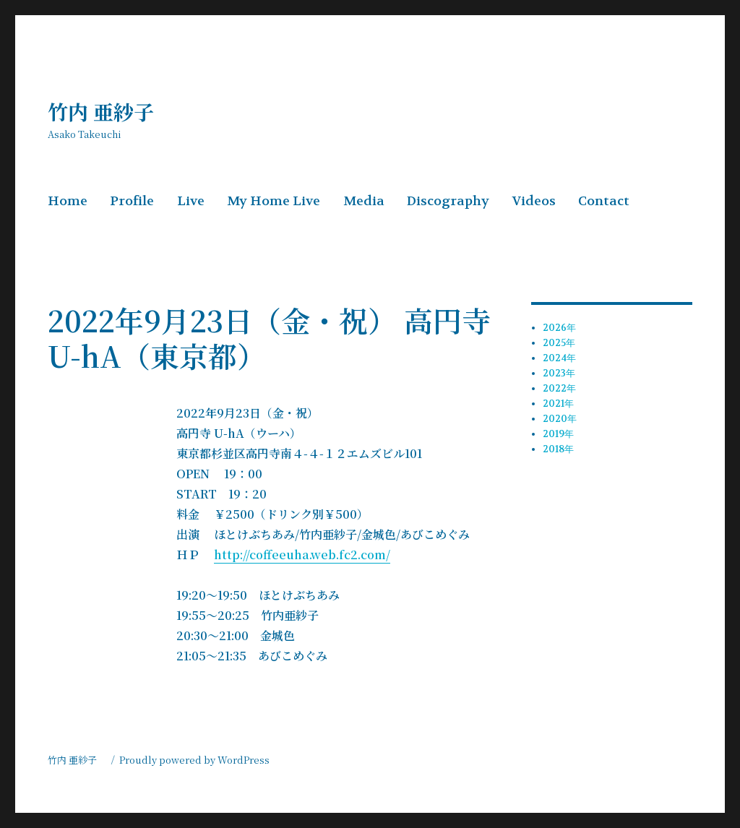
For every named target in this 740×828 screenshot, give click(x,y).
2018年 (558, 449)
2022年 (559, 388)
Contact (603, 201)
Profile (132, 201)
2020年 (560, 419)
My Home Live (273, 201)
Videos (534, 201)
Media (363, 201)
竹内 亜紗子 (111, 111)
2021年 (558, 403)
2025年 (559, 343)
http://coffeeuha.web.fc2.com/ (302, 554)
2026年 (559, 328)
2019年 (558, 434)
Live (191, 201)
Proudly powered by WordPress (194, 760)
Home (67, 201)
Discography (448, 201)
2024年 (559, 358)
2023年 (559, 373)
